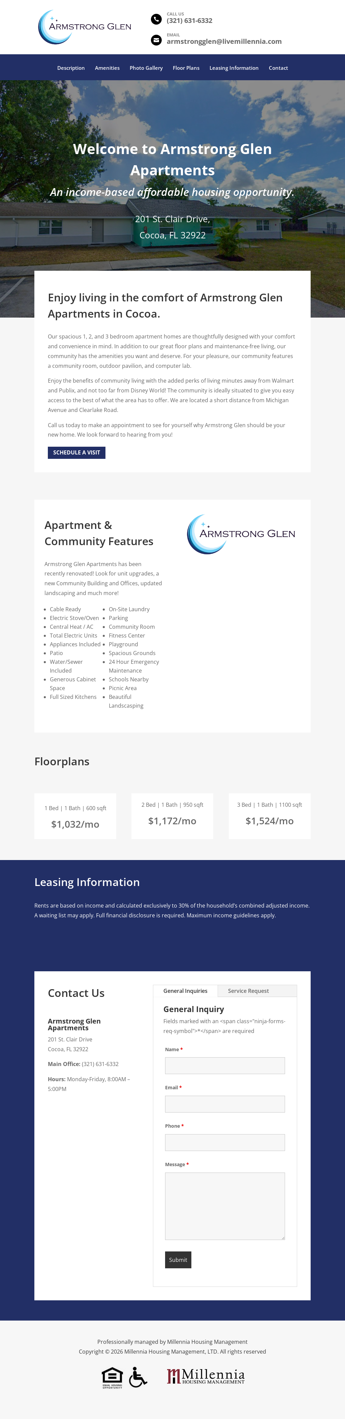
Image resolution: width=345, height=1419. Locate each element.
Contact (278, 68)
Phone (174, 1126)
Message (177, 1164)
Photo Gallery (146, 68)
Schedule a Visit (76, 452)
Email (173, 1087)
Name (174, 1049)
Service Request (248, 991)
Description (71, 68)
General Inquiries (185, 991)
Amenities (107, 68)
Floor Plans (186, 68)
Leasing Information (234, 68)
